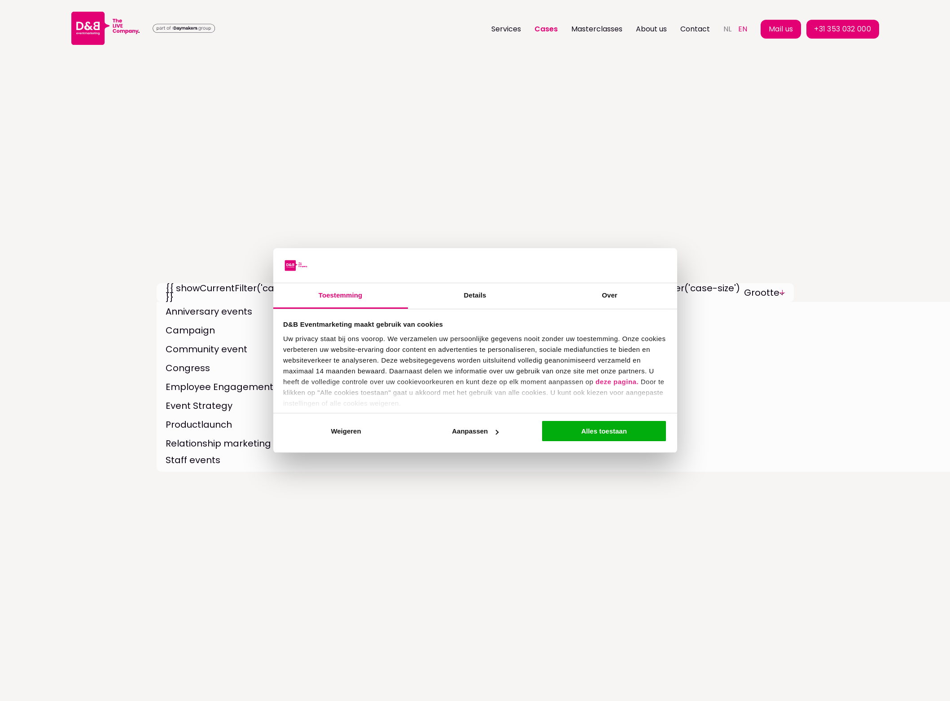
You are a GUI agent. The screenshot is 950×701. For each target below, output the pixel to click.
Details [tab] (475, 295)
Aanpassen (475, 431)
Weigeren (346, 431)
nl (727, 29)
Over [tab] (609, 295)
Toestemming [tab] (341, 295)
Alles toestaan (604, 431)
